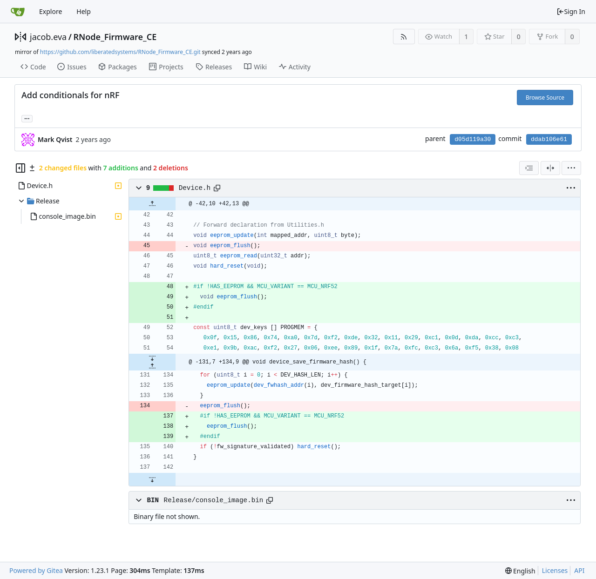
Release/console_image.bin (214, 500)
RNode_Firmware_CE (114, 36)
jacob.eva (48, 36)
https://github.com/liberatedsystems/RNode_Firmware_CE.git (120, 52)
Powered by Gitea (36, 570)
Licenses (555, 570)
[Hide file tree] (20, 168)
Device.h (194, 188)
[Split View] (550, 168)
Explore (50, 11)
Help (83, 11)
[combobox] (529, 168)
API (579, 570)
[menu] (571, 168)
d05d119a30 (472, 139)
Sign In (570, 11)
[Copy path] (217, 188)
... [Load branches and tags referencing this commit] (27, 118)
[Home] (18, 11)
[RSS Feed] (404, 36)
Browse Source (545, 97)
